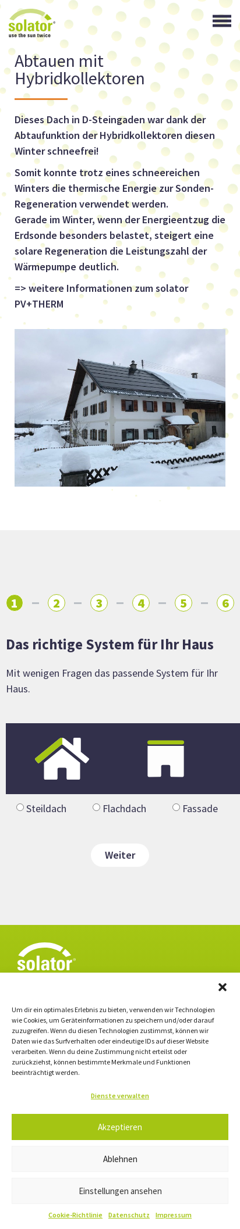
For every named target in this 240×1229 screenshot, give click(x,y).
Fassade (200, 808)
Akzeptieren (120, 1126)
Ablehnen (120, 1158)
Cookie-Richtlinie (75, 1214)
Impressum (174, 1214)
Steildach (46, 808)
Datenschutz (129, 1214)
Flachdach (124, 808)
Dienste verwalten (120, 1095)
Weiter (120, 855)
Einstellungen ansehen (120, 1190)
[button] (222, 987)
